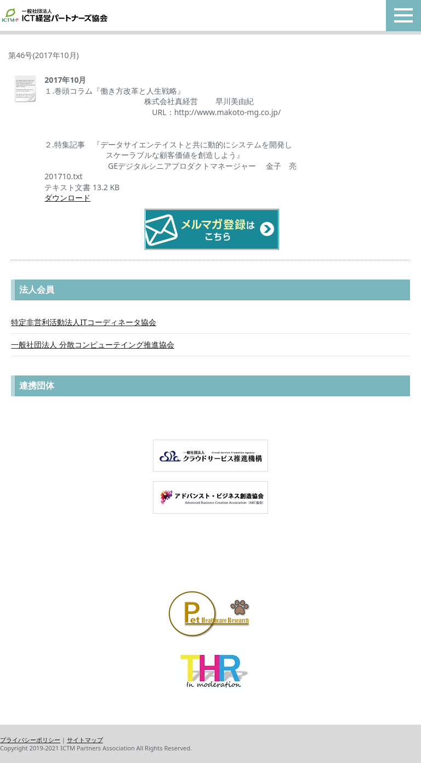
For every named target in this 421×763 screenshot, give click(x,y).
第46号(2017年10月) (43, 55)
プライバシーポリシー (30, 740)
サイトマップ (85, 740)
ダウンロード (67, 197)
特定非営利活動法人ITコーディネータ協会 (83, 322)
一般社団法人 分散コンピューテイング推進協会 (92, 344)
